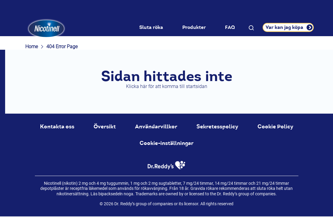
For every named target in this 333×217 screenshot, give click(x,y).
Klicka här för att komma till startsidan (166, 86)
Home (31, 46)
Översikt (105, 126)
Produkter (194, 27)
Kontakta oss (57, 126)
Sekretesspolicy (217, 126)
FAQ (230, 27)
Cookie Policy (275, 126)
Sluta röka (151, 27)
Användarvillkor (156, 126)
